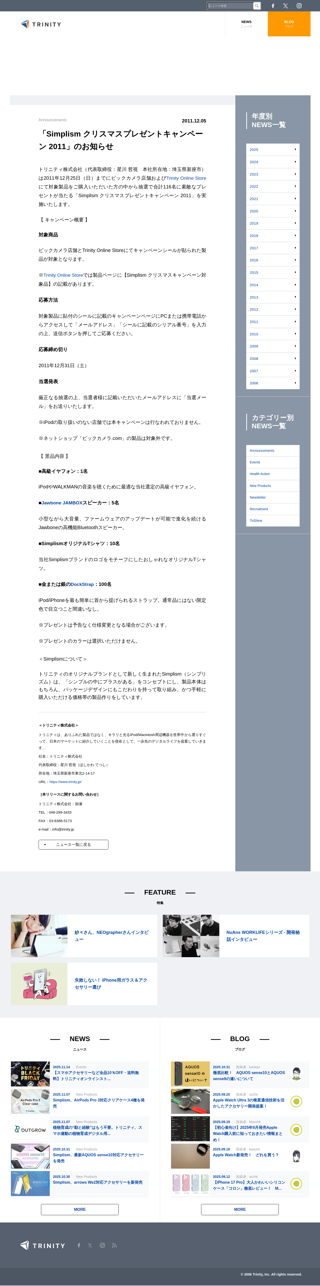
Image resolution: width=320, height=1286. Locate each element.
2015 (254, 272)
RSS (312, 5)
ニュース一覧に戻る (75, 844)
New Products (260, 486)
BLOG (289, 24)
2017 (254, 248)
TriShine (256, 521)
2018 (254, 236)
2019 (254, 223)
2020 (254, 211)
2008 (254, 358)
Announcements (262, 451)
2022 (254, 186)
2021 (254, 199)
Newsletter (258, 497)
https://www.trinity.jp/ (65, 781)
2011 (254, 322)
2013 (254, 297)
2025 (254, 149)
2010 (254, 334)
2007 (254, 371)
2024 (254, 162)
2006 (254, 383)
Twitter (285, 5)
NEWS (246, 24)
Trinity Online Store (185, 178)
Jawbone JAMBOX (62, 502)
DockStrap (83, 584)
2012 (254, 309)
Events (255, 462)
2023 (254, 174)
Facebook (273, 6)
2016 (254, 260)
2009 (254, 346)
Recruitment (259, 509)
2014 (254, 285)
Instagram (299, 5)
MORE (80, 1210)
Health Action (260, 474)
